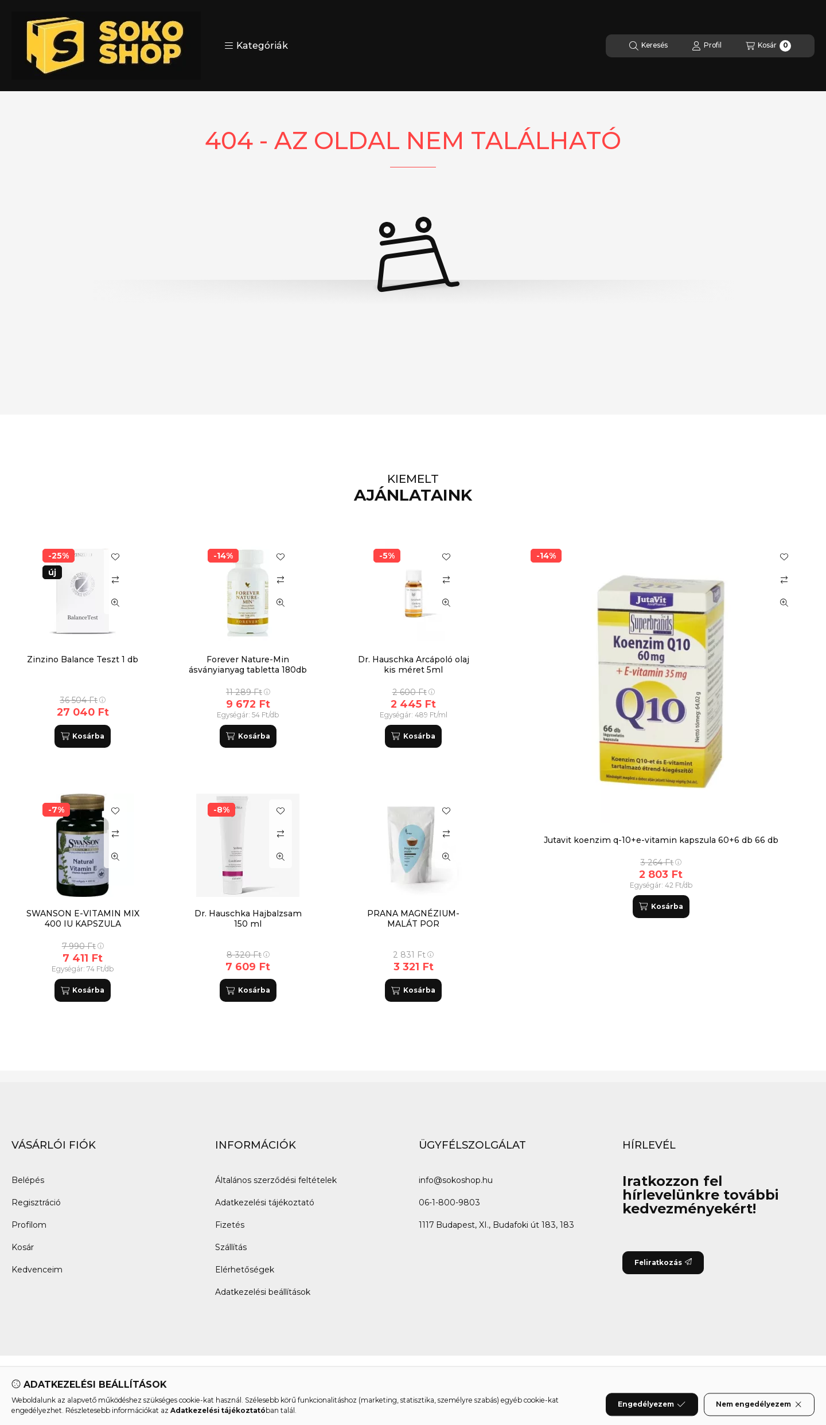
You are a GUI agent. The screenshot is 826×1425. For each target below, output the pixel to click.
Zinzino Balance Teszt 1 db (82, 659)
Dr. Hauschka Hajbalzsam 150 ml (248, 918)
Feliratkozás (663, 1262)
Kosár (22, 1247)
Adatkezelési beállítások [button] (262, 1292)
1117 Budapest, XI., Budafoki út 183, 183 (496, 1225)
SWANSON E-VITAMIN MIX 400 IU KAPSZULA (82, 918)
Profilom (28, 1225)
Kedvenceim (37, 1269)
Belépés (27, 1180)
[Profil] (706, 45)
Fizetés (229, 1225)
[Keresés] (648, 45)
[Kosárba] (661, 906)
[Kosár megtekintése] (768, 45)
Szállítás (231, 1247)
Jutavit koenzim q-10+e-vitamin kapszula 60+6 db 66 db (661, 840)
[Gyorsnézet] (784, 602)
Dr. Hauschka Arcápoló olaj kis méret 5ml (413, 664)
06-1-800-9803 (449, 1202)
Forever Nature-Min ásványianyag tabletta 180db (248, 664)
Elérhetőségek (244, 1269)
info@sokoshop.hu (456, 1180)
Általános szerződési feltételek (276, 1180)
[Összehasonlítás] (784, 579)
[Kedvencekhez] (784, 556)
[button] (256, 45)
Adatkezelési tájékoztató (264, 1202)
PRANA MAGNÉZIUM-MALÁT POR (413, 918)
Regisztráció (36, 1202)
